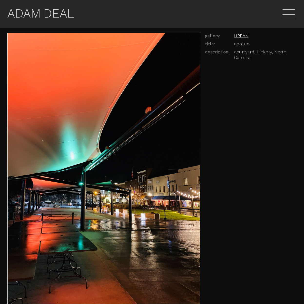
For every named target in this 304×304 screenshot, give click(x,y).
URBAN (241, 35)
